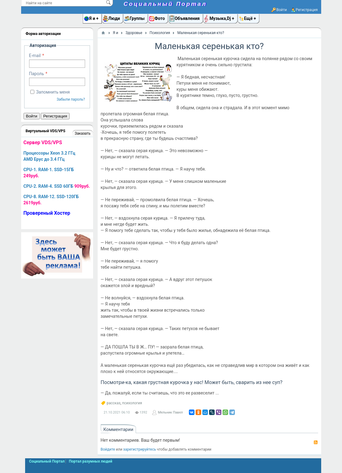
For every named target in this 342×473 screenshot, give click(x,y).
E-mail (35, 55)
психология (132, 403)
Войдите (108, 449)
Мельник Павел (170, 412)
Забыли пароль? (71, 99)
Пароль (36, 73)
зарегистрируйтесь (139, 449)
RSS (315, 442)
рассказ (114, 403)
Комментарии (118, 429)
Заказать (82, 133)
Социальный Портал (165, 4)
